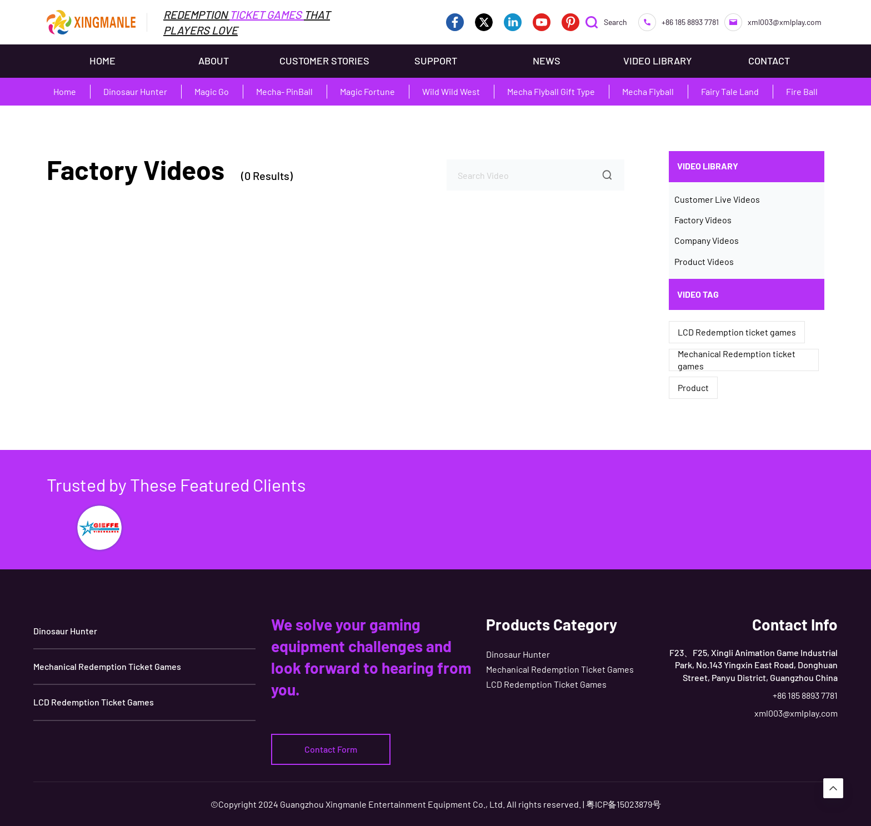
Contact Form (330, 749)
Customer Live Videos (717, 199)
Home (64, 91)
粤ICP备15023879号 (623, 804)
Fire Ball (802, 91)
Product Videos (704, 261)
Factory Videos (703, 219)
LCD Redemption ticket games (737, 332)
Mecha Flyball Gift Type (551, 91)
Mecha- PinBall (284, 91)
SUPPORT (435, 60)
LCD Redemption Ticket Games (93, 702)
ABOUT (213, 60)
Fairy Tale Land (730, 91)
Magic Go (211, 91)
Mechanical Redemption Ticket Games (107, 666)
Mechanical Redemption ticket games (736, 359)
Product (693, 387)
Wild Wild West (451, 91)
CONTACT (769, 60)
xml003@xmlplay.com (773, 22)
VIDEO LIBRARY (657, 60)
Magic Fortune (367, 91)
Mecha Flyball (648, 91)
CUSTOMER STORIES (324, 60)
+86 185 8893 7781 (678, 22)
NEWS (546, 60)
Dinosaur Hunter (135, 91)
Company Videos (706, 240)
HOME (102, 60)
